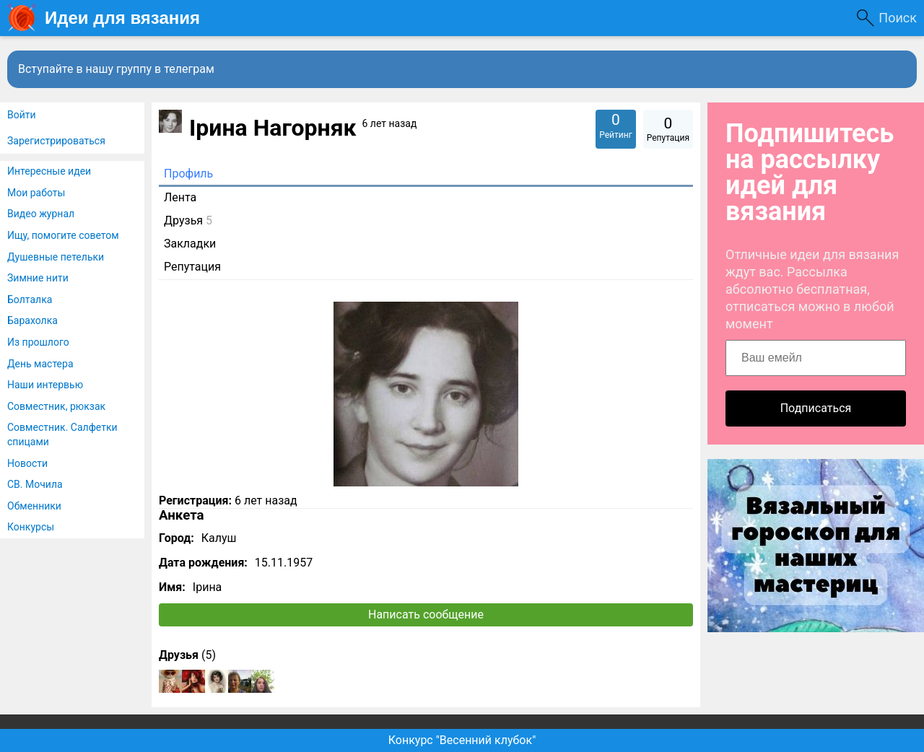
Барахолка (32, 320)
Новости (27, 463)
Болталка (29, 299)
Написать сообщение (426, 614)
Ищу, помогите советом (63, 235)
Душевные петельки (55, 257)
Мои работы (36, 192)
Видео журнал (40, 213)
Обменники (34, 506)
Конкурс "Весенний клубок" (462, 740)
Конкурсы (30, 527)
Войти (21, 115)
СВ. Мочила (35, 484)
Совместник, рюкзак (56, 406)
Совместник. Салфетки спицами (62, 434)
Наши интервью (45, 384)
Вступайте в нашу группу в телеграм (116, 69)
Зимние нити (38, 278)
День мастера (40, 364)
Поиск (898, 17)
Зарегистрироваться (56, 141)
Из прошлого (38, 342)
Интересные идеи (49, 171)
